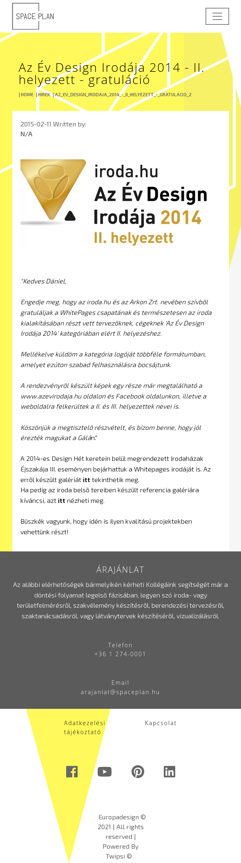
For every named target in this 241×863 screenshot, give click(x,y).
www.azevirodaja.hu (50, 396)
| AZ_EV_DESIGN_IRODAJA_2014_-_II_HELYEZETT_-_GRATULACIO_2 (122, 94)
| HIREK (43, 94)
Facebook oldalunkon (147, 396)
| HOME (26, 94)
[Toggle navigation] (217, 16)
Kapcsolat (161, 723)
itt (86, 479)
